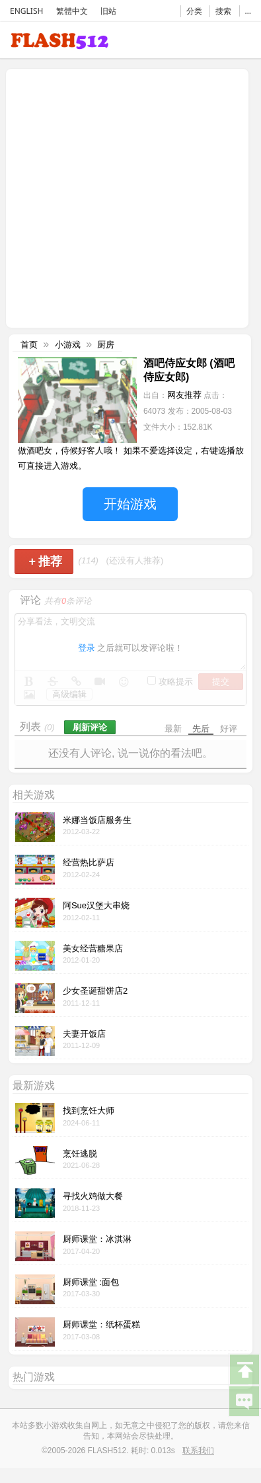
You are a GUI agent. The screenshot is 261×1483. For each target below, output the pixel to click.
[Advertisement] (124, 197)
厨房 (105, 345)
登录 (86, 648)
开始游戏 (130, 504)
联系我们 (198, 1450)
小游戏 (68, 345)
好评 (228, 729)
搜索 (223, 11)
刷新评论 (90, 727)
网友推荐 (184, 395)
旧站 (108, 11)
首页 (29, 345)
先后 (200, 729)
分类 (194, 11)
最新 (173, 729)
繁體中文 (72, 11)
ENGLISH (26, 11)
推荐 (45, 561)
